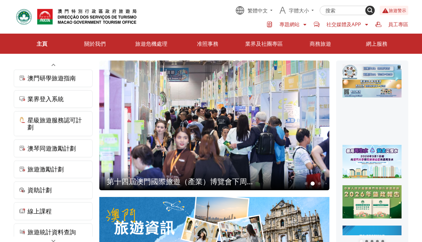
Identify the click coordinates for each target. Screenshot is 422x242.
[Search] (370, 10)
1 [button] (306, 183)
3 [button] (319, 183)
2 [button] (312, 184)
